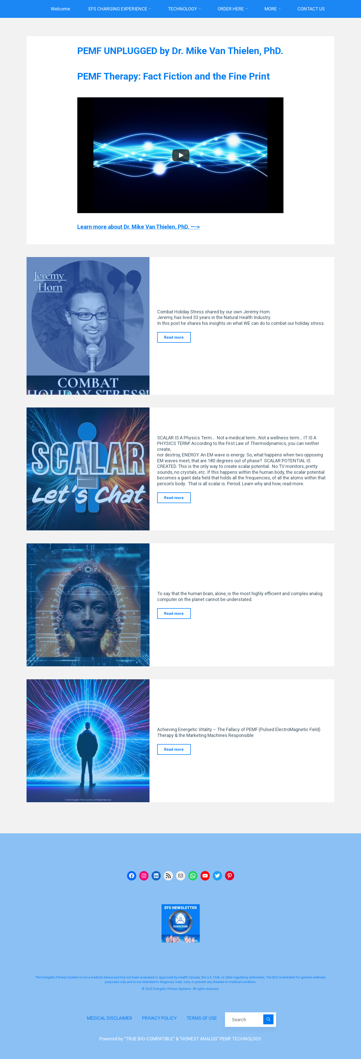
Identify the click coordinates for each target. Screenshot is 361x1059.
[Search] (268, 1019)
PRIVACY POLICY (159, 1018)
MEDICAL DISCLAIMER (109, 1018)
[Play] (181, 155)
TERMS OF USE (201, 1018)
